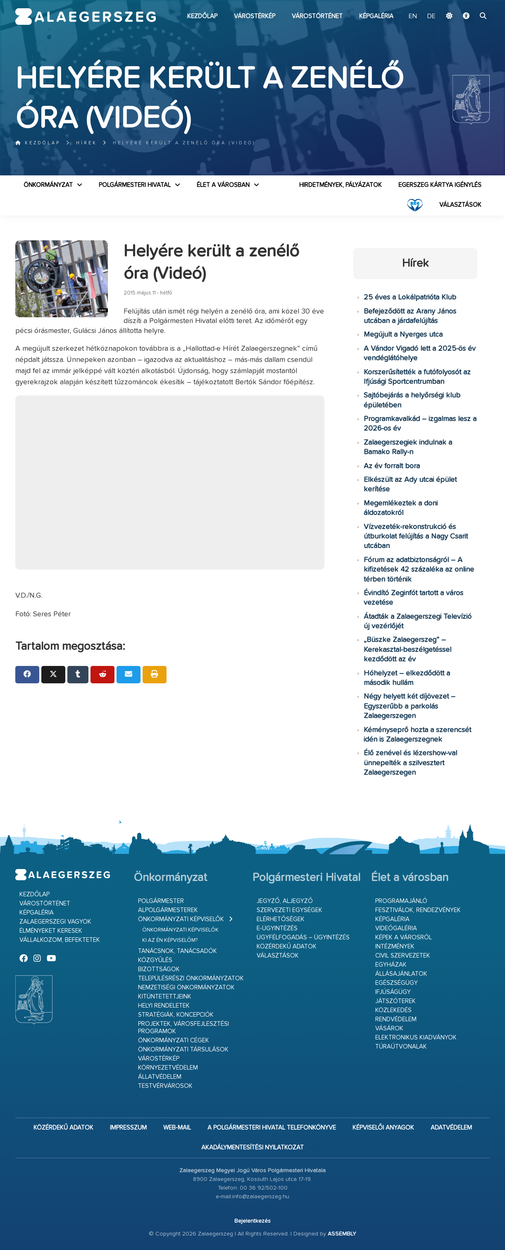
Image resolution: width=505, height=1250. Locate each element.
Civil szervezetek (402, 956)
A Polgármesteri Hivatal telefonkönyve (271, 1128)
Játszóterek (395, 1001)
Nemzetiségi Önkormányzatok (186, 987)
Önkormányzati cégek (173, 1040)
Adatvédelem (451, 1128)
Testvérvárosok (165, 1086)
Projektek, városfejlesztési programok (183, 1027)
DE (431, 16)
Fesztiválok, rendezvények (418, 910)
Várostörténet (317, 16)
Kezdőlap (202, 16)
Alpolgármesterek (168, 910)
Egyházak (391, 965)
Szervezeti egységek (289, 910)
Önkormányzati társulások (183, 1049)
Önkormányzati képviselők (181, 919)
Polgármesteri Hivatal (135, 185)
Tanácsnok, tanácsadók (177, 951)
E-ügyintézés (277, 928)
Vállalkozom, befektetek (59, 940)
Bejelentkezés (252, 1221)
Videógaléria (396, 928)
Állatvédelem (159, 1077)
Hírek (86, 143)
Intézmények (394, 946)
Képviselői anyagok (383, 1128)
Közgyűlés (155, 960)
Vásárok (389, 1028)
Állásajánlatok (401, 974)
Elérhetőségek (281, 919)
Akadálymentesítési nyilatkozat (252, 1148)
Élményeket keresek (50, 931)
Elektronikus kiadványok (416, 1037)
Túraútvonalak (401, 1047)
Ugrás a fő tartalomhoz (469, 4)
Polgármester (161, 901)
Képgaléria (376, 16)
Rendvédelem (396, 1019)
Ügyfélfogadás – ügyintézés (303, 937)
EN (413, 16)
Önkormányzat (48, 185)
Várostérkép (254, 16)
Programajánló (401, 901)
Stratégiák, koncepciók (176, 1015)
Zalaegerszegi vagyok (55, 922)
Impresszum (128, 1128)
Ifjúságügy (393, 992)
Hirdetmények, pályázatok (340, 185)
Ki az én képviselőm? (170, 940)
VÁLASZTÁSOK (460, 205)
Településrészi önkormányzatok (191, 978)
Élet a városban (223, 185)
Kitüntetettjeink (164, 997)
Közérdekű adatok (287, 946)
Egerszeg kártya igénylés (439, 185)
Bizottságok (159, 969)
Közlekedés (393, 1010)
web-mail (177, 1128)
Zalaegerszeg (85, 16)
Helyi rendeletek (164, 1006)
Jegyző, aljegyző (285, 901)
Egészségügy (396, 983)
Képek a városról (403, 937)
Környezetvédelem (168, 1068)
